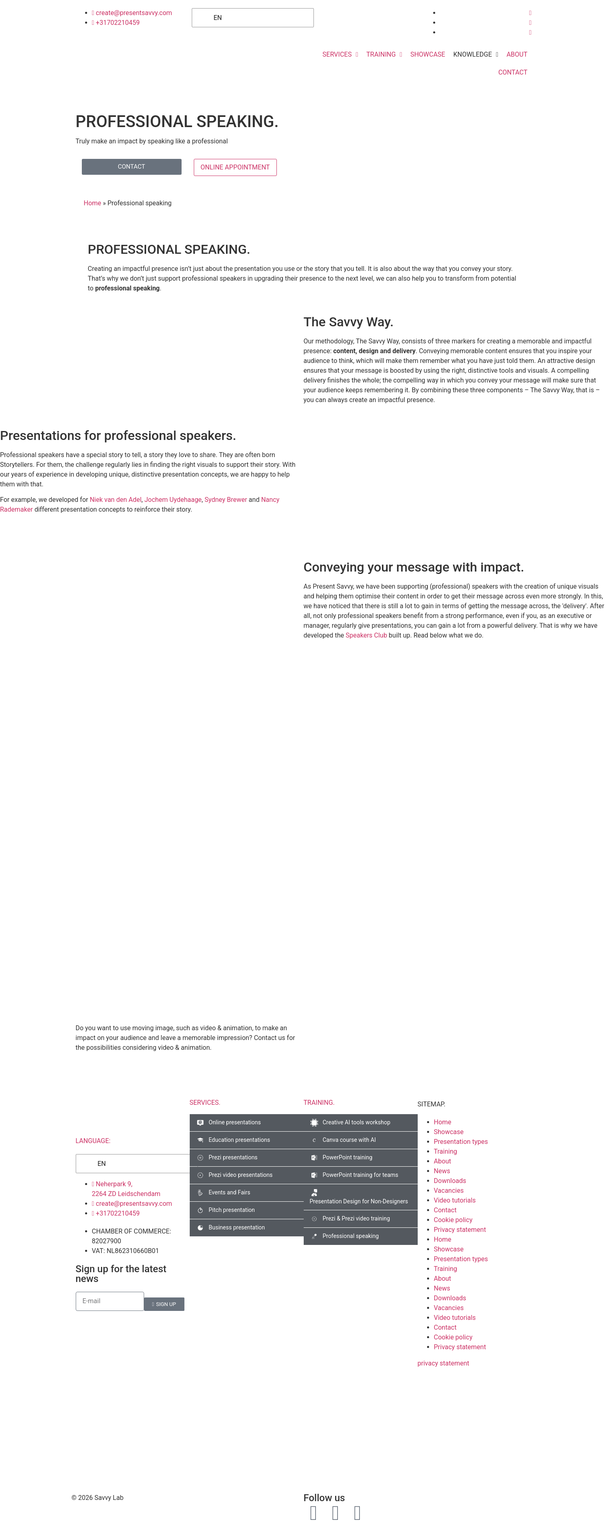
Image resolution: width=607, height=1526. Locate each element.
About (442, 1161)
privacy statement (443, 1363)
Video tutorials (455, 1200)
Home (92, 203)
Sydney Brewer (225, 500)
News (442, 1171)
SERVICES (205, 1102)
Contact (445, 1210)
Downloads (450, 1181)
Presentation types (461, 1142)
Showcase (449, 1132)
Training (445, 1151)
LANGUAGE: (93, 1141)
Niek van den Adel (115, 500)
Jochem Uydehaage (173, 500)
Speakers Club (366, 635)
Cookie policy (453, 1220)
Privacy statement (460, 1230)
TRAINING (319, 1102)
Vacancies (449, 1190)
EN (213, 18)
